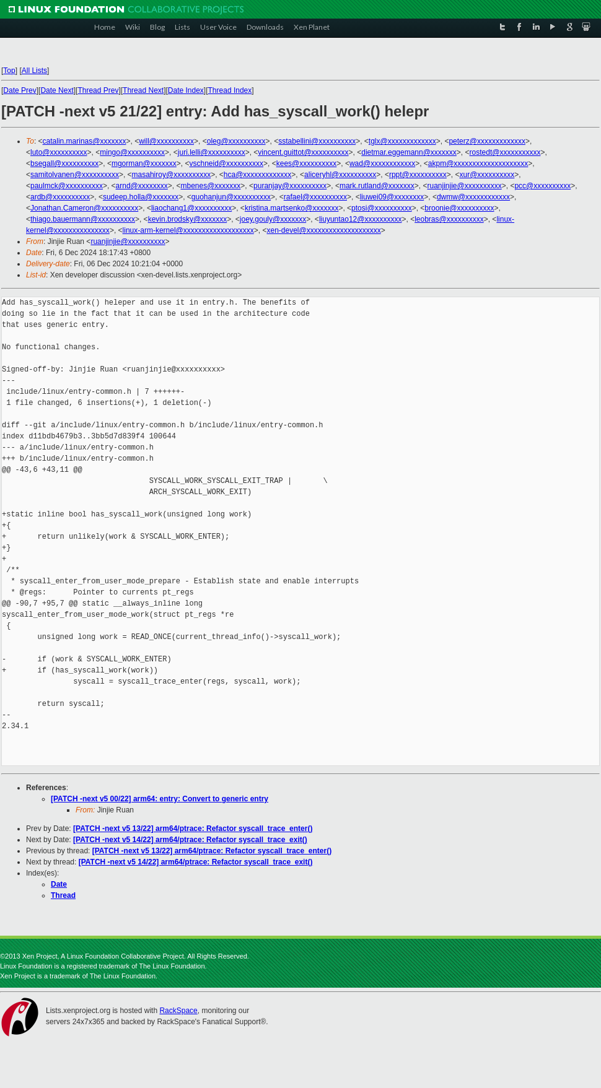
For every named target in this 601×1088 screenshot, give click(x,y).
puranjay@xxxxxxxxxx (290, 185)
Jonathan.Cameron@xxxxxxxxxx (84, 208)
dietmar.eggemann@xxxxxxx (409, 152)
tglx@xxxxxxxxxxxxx (402, 141)
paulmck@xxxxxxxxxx (66, 185)
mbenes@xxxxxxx (210, 185)
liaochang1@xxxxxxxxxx (191, 208)
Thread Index (230, 90)
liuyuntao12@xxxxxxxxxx (360, 219)
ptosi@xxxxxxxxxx (381, 208)
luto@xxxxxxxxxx (58, 152)
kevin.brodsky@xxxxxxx (187, 219)
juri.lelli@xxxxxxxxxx (211, 152)
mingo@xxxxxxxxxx (132, 152)
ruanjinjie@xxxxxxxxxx (465, 185)
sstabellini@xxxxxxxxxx (317, 141)
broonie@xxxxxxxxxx (459, 208)
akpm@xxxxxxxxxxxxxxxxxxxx (478, 163)
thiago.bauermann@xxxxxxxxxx (82, 219)
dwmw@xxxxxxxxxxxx (473, 197)
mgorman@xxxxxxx (144, 163)
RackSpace (178, 1010)
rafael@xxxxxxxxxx (315, 197)
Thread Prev (97, 90)
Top (9, 70)
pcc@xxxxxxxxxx (542, 185)
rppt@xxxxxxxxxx (418, 174)
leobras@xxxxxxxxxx (449, 219)
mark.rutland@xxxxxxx (377, 185)
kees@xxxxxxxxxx (306, 163)
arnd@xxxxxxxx (142, 185)
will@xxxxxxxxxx (166, 141)
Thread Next (143, 90)
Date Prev (19, 90)
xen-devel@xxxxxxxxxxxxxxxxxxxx (323, 230)
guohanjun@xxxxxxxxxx (231, 197)
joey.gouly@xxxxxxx (273, 219)
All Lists (34, 70)
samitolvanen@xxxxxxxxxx (74, 174)
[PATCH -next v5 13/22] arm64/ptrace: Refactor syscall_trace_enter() (192, 828)
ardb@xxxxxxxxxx (60, 197)
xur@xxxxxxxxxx (486, 174)
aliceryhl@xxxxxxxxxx (340, 174)
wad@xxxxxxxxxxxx (382, 163)
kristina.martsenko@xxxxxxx (292, 208)
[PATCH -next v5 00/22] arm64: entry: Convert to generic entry (159, 798)
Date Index (186, 90)
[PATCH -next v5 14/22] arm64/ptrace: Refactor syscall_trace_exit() (190, 839)
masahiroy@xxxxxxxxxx (171, 174)
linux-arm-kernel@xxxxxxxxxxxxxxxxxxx (188, 230)
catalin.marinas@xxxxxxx (84, 141)
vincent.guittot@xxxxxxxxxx (303, 152)
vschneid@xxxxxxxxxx (226, 163)
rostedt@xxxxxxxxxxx (505, 152)
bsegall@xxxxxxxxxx (64, 163)
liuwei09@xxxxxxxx (392, 197)
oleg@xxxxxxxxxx (236, 141)
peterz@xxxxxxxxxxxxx (487, 141)
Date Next (56, 90)
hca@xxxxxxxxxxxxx (258, 174)
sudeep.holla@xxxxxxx (140, 197)
